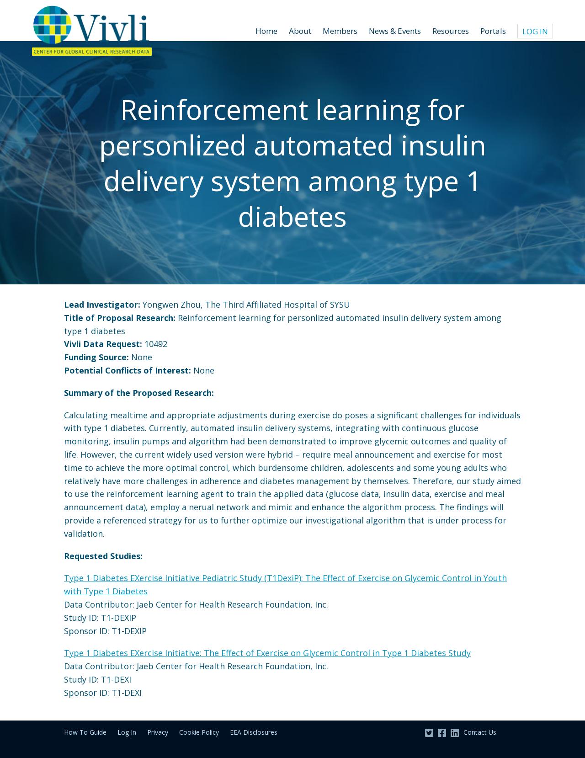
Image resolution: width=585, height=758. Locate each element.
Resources (450, 31)
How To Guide (85, 732)
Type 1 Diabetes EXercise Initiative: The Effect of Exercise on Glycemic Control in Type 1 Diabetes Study (267, 652)
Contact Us (479, 732)
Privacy (157, 732)
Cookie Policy (199, 732)
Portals (493, 31)
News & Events (395, 31)
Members (340, 31)
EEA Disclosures (253, 732)
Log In (535, 31)
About (300, 31)
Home (266, 31)
